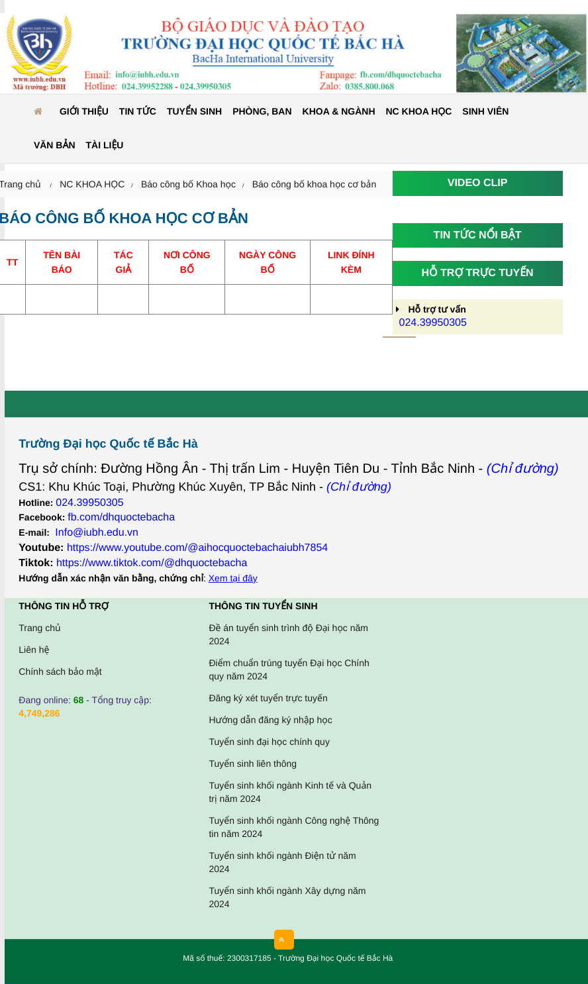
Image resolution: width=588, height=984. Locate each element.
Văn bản (54, 145)
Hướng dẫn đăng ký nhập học (270, 719)
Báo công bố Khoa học (188, 184)
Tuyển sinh (194, 111)
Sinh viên (485, 111)
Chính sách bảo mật (60, 671)
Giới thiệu (84, 111)
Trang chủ (39, 627)
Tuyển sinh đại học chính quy (269, 741)
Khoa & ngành (339, 111)
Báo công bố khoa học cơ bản (314, 184)
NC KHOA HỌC (419, 111)
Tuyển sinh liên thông (253, 763)
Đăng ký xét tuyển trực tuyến (268, 698)
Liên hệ (34, 649)
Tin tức (137, 111)
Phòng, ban (261, 111)
